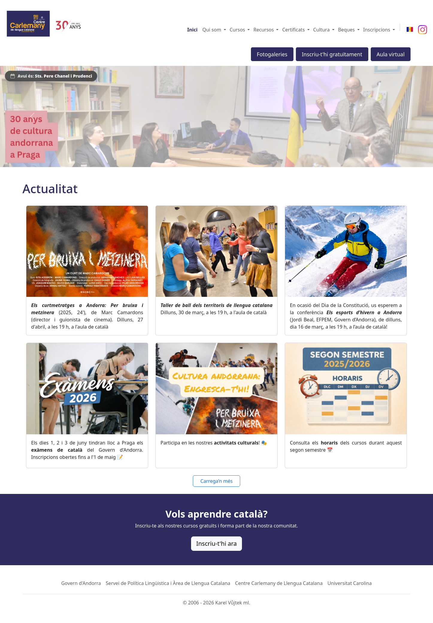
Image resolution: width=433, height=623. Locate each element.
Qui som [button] (211, 29)
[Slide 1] (194, 158)
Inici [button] (192, 29)
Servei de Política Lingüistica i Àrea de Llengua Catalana (168, 583)
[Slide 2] (205, 158)
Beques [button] (346, 29)
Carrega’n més (216, 481)
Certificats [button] (293, 29)
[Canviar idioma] (410, 30)
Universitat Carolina (349, 583)
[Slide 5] (238, 158)
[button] (224, 30)
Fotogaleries (272, 54)
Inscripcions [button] (376, 29)
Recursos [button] (263, 29)
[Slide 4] (227, 158)
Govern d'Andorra (81, 583)
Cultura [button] (321, 29)
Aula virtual (391, 54)
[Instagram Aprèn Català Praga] (422, 30)
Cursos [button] (237, 29)
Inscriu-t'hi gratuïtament (332, 54)
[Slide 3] (216, 158)
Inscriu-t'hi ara (216, 543)
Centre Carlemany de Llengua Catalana (279, 583)
